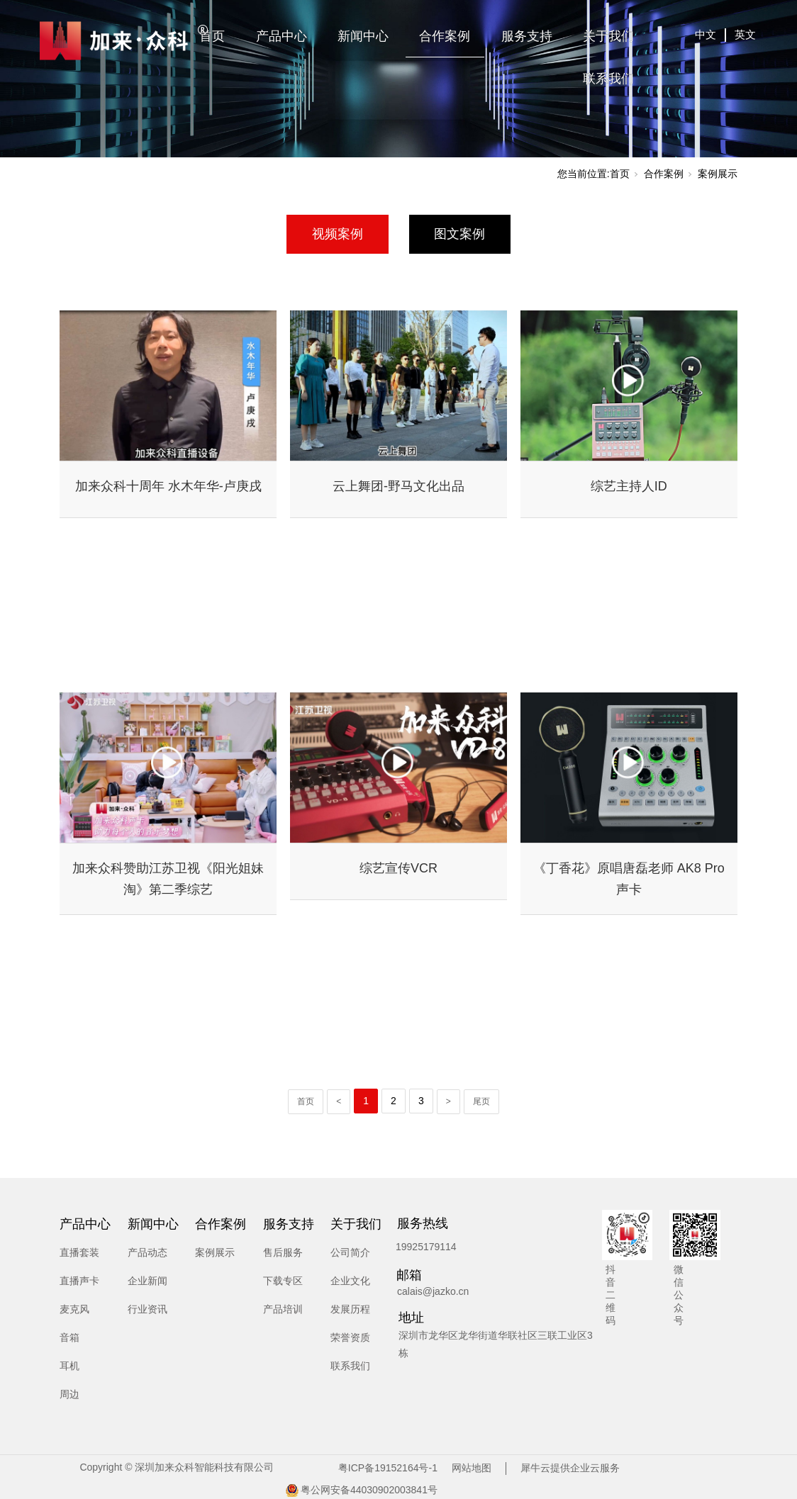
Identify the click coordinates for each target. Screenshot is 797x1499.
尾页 (481, 1101)
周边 (69, 1394)
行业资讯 (147, 1309)
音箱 (69, 1337)
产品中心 (281, 36)
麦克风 (74, 1309)
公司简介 (350, 1252)
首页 (212, 36)
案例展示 (717, 173)
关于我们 (608, 36)
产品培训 (283, 1309)
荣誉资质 (350, 1337)
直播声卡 (79, 1280)
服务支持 (526, 36)
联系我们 (608, 79)
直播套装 (79, 1252)
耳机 (69, 1365)
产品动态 (147, 1252)
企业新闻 (147, 1280)
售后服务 (283, 1252)
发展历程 (350, 1309)
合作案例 (444, 36)
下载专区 (283, 1280)
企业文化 (350, 1280)
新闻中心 (363, 36)
